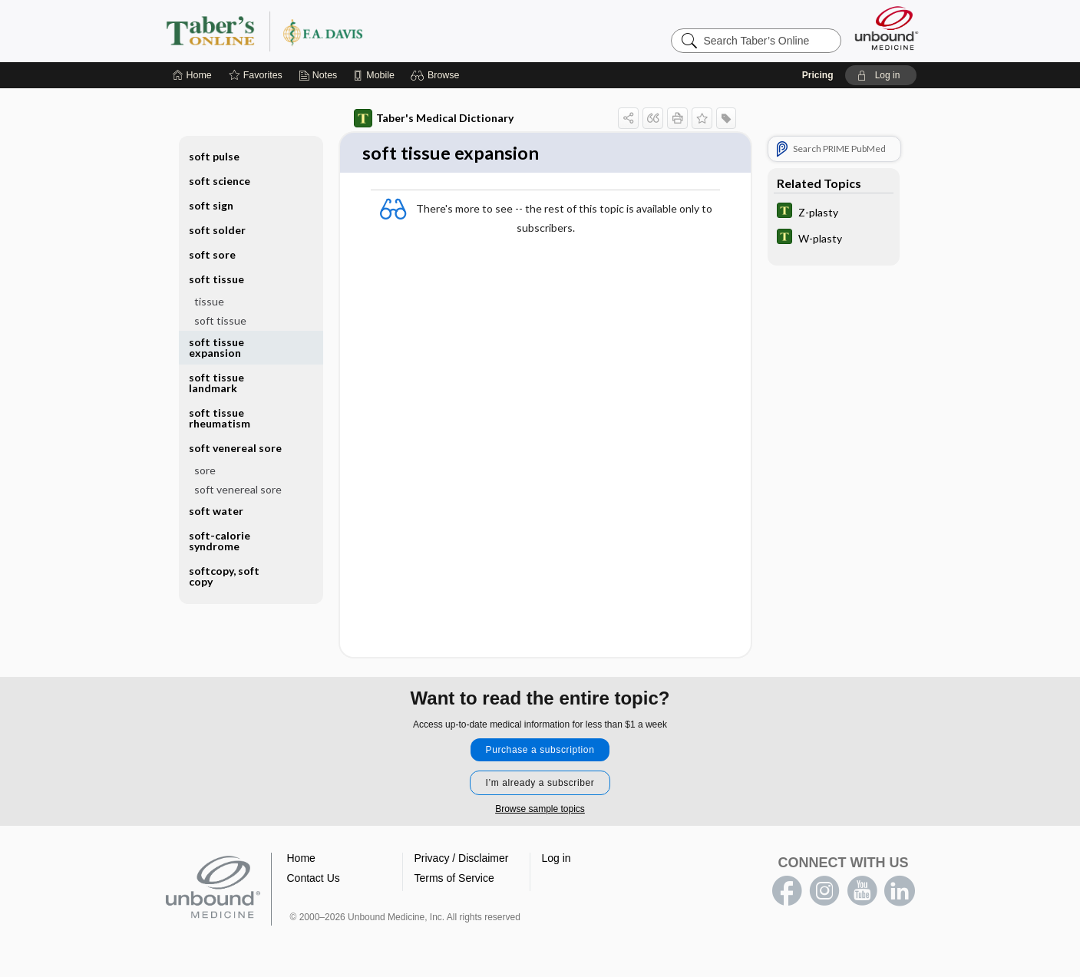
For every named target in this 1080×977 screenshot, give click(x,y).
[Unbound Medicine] (886, 28)
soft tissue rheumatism (219, 418)
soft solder (217, 229)
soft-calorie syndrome (219, 541)
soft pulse (214, 156)
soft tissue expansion (216, 347)
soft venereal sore (235, 447)
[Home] (192, 75)
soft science (219, 180)
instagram (824, 892)
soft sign (211, 205)
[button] (437, 75)
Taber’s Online (356, 31)
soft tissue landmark (216, 382)
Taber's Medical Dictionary (434, 118)
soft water (216, 510)
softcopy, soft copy (224, 576)
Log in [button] (556, 859)
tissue (209, 301)
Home (301, 859)
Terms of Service (454, 879)
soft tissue (216, 279)
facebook (786, 892)
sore (205, 470)
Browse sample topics (540, 810)
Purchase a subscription (540, 751)
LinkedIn (899, 892)
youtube (862, 892)
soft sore (212, 254)
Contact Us (313, 879)
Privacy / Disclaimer (461, 859)
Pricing (818, 75)
